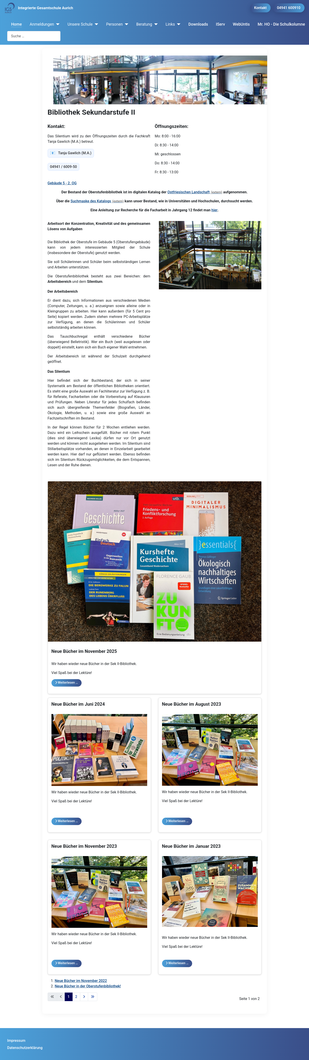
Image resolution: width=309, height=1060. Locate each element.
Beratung (144, 24)
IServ (220, 24)
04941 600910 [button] (288, 8)
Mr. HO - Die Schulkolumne (281, 24)
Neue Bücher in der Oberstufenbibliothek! (88, 986)
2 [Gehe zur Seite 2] (76, 997)
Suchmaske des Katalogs (91, 201)
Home (16, 24)
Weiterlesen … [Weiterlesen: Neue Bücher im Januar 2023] (177, 963)
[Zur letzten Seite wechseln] (92, 997)
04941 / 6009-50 (63, 167)
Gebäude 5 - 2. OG (62, 183)
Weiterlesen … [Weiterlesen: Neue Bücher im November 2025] (66, 683)
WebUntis (241, 24)
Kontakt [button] (260, 8)
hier (214, 210)
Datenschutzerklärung (24, 1048)
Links (170, 24)
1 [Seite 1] (69, 997)
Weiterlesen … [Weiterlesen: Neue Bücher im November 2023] (66, 963)
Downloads (198, 24)
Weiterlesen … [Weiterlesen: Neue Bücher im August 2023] (177, 821)
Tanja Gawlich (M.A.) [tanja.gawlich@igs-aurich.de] (70, 153)
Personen (114, 24)
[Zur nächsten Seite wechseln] (84, 997)
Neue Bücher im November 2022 (81, 981)
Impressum (16, 1040)
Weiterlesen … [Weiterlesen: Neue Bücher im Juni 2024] (66, 821)
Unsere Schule (80, 24)
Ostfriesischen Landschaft (188, 192)
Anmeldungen (42, 24)
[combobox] (33, 36)
